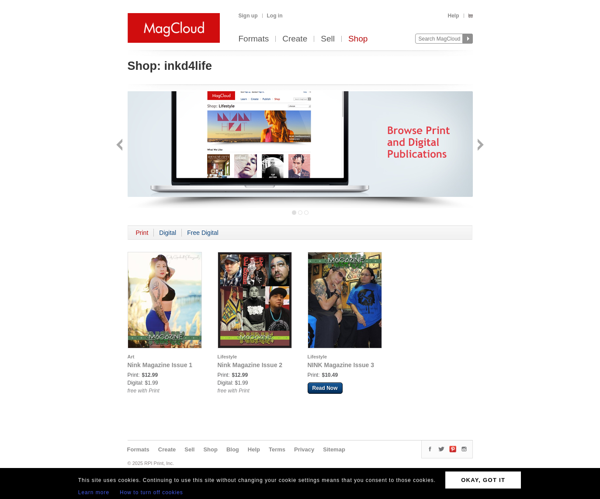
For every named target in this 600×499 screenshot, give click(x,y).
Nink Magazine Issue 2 (250, 364)
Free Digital (202, 232)
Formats (254, 39)
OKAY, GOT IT (483, 480)
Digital (167, 232)
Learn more (93, 492)
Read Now (325, 388)
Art (131, 356)
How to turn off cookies (151, 492)
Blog (232, 449)
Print (142, 232)
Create (294, 39)
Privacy (304, 449)
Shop (358, 39)
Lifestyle (227, 356)
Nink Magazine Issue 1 (160, 364)
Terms (277, 449)
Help (453, 16)
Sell (328, 39)
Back (120, 145)
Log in (275, 16)
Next (479, 145)
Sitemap (334, 449)
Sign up (248, 16)
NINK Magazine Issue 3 (341, 364)
